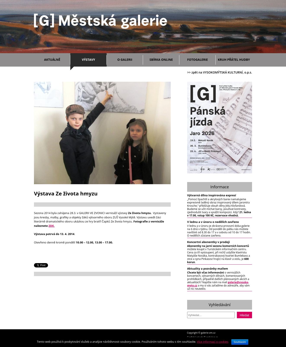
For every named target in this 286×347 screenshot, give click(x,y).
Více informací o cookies (212, 342)
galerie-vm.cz (208, 332)
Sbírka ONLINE (161, 60)
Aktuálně (56, 59)
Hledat (244, 315)
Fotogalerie (197, 60)
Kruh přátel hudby (234, 60)
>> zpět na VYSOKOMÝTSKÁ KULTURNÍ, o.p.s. (219, 72)
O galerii (129, 59)
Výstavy (93, 59)
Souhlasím (240, 342)
